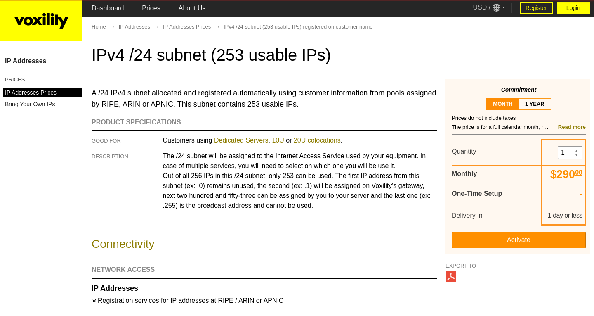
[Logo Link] (41, 20)
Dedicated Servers (241, 140)
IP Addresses (26, 60)
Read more (572, 127)
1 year (534, 104)
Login (573, 8)
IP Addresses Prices (31, 92)
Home (99, 27)
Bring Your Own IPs (30, 104)
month (503, 104)
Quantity (464, 151)
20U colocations (317, 140)
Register (536, 8)
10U (278, 140)
